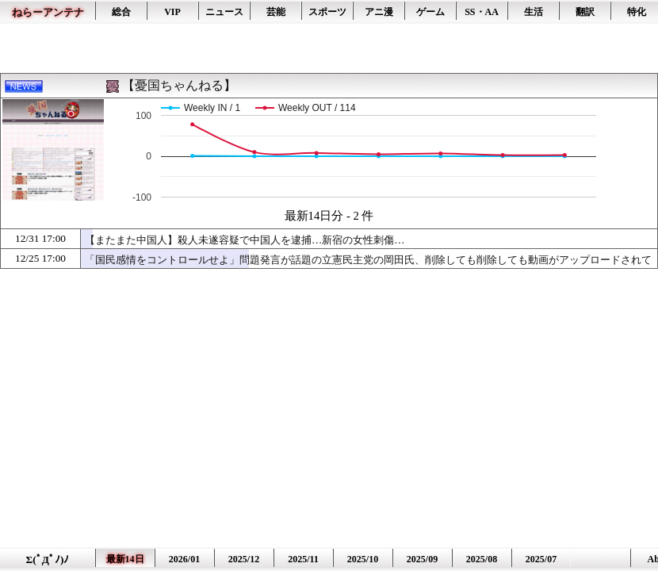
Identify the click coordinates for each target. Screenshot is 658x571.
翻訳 (585, 11)
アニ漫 (379, 11)
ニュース (224, 11)
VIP (172, 11)
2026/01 (184, 559)
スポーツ (327, 11)
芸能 (275, 11)
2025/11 (303, 559)
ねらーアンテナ (48, 12)
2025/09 (422, 559)
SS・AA (482, 11)
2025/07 (541, 559)
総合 (121, 11)
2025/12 (243, 559)
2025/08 (481, 559)
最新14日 (125, 559)
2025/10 (362, 559)
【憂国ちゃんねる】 (179, 85)
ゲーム (430, 11)
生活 (533, 11)
